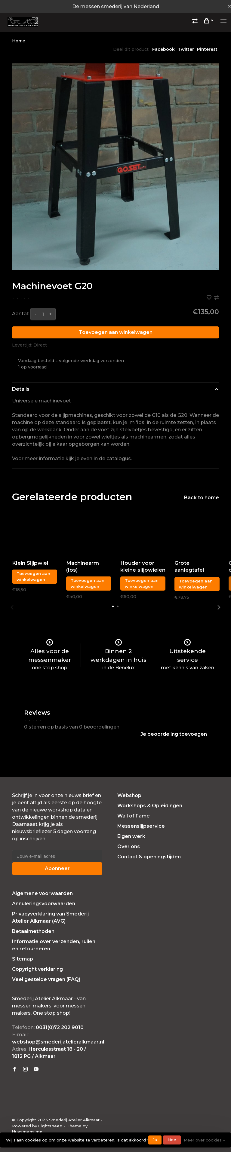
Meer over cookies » (204, 1140)
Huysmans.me (27, 1131)
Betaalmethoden (33, 931)
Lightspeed (50, 1125)
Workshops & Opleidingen (149, 805)
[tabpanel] (115, 166)
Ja (155, 1139)
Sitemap (22, 959)
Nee (172, 1139)
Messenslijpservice (141, 826)
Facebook (163, 49)
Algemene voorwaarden (42, 893)
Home (18, 41)
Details (20, 389)
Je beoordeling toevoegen (173, 734)
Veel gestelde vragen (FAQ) (46, 979)
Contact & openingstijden (149, 857)
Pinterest (207, 49)
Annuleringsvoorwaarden (43, 903)
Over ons (128, 846)
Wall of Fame (133, 816)
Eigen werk (131, 836)
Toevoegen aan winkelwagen (115, 332)
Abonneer (57, 868)
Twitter (186, 49)
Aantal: (20, 313)
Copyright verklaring (37, 969)
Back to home (201, 497)
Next (219, 607)
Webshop (129, 795)
